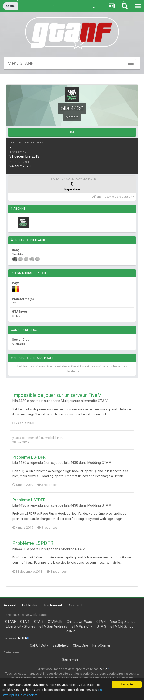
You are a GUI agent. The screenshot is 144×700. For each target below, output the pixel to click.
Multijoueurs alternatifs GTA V (84, 401)
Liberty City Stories (20, 626)
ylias (15, 438)
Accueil (10, 605)
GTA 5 (38, 622)
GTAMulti (55, 622)
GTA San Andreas (53, 626)
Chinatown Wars (79, 622)
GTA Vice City (82, 626)
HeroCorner (101, 645)
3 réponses (47, 485)
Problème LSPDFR (29, 457)
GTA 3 (101, 626)
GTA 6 (25, 622)
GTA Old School (122, 626)
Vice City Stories (122, 622)
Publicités (30, 605)
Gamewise (70, 659)
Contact (75, 605)
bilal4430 (56, 438)
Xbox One (80, 645)
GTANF (10, 622)
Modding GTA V (99, 463)
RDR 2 (70, 631)
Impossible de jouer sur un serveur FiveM (57, 395)
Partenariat (53, 605)
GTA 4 (101, 622)
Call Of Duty (39, 645)
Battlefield (61, 645)
